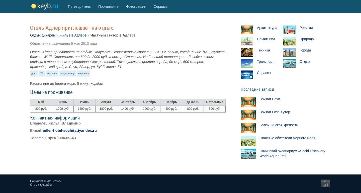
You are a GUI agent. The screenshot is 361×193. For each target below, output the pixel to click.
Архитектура (267, 28)
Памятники (266, 39)
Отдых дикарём (42, 35)
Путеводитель (79, 6)
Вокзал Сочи (269, 99)
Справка (264, 73)
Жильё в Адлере (72, 35)
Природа (307, 39)
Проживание (108, 6)
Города (305, 50)
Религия (306, 28)
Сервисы (161, 6)
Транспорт (265, 62)
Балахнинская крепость (278, 125)
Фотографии (136, 6)
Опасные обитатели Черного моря (287, 138)
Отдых (305, 62)
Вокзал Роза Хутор (274, 112)
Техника (263, 50)
